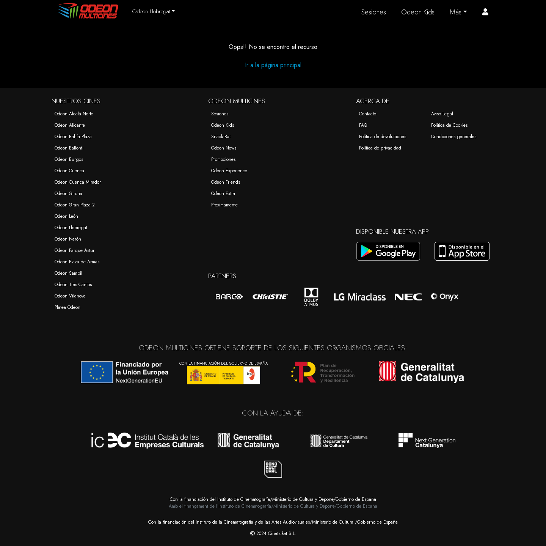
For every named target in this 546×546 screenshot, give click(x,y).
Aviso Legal (442, 113)
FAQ (363, 125)
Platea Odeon (67, 307)
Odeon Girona (68, 193)
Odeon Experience (229, 170)
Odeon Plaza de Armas (77, 261)
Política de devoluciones (382, 136)
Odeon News (223, 148)
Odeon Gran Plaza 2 (75, 204)
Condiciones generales (453, 136)
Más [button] (455, 12)
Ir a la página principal (273, 65)
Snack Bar (221, 136)
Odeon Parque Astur (74, 250)
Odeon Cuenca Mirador (78, 182)
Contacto (367, 113)
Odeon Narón (68, 239)
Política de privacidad (380, 148)
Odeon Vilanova (70, 296)
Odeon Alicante (70, 125)
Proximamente (224, 204)
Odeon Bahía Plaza (73, 136)
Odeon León (66, 216)
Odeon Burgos (69, 159)
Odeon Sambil (68, 273)
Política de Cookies (449, 125)
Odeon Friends (225, 182)
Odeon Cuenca (69, 170)
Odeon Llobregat (71, 227)
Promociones (223, 159)
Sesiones (373, 12)
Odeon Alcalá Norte (74, 113)
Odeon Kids (418, 12)
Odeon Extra (223, 193)
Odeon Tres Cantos (73, 284)
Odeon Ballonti (69, 148)
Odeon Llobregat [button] (151, 11)
